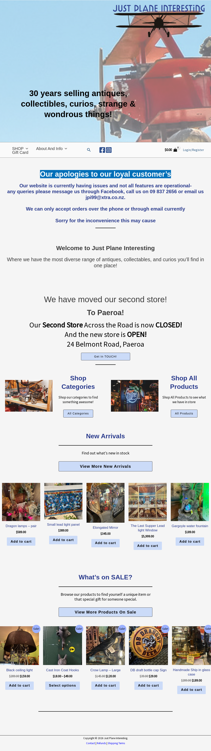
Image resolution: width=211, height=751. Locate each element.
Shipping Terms (116, 749)
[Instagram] (109, 152)
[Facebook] (102, 152)
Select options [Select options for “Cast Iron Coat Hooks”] (62, 691)
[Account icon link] (193, 152)
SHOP (20, 148)
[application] (26, 148)
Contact (90, 749)
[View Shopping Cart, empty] (171, 152)
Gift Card (20, 158)
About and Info (51, 148)
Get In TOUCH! (105, 362)
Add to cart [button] (21, 547)
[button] (89, 152)
